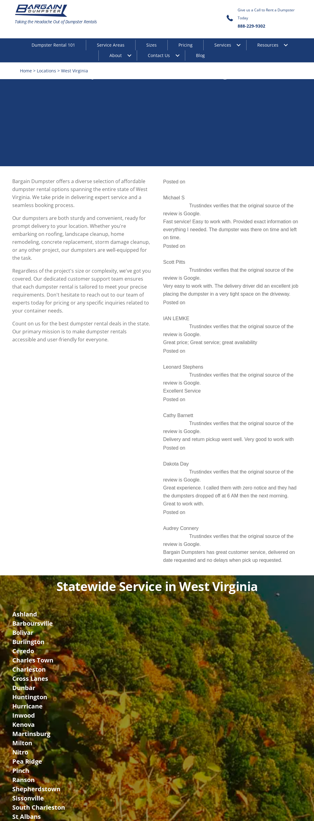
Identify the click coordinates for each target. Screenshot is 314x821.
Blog (200, 55)
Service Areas (110, 45)
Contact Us (159, 55)
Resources (267, 45)
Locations (46, 71)
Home (26, 71)
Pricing (185, 45)
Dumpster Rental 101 (53, 45)
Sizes (151, 45)
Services (222, 45)
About (115, 55)
